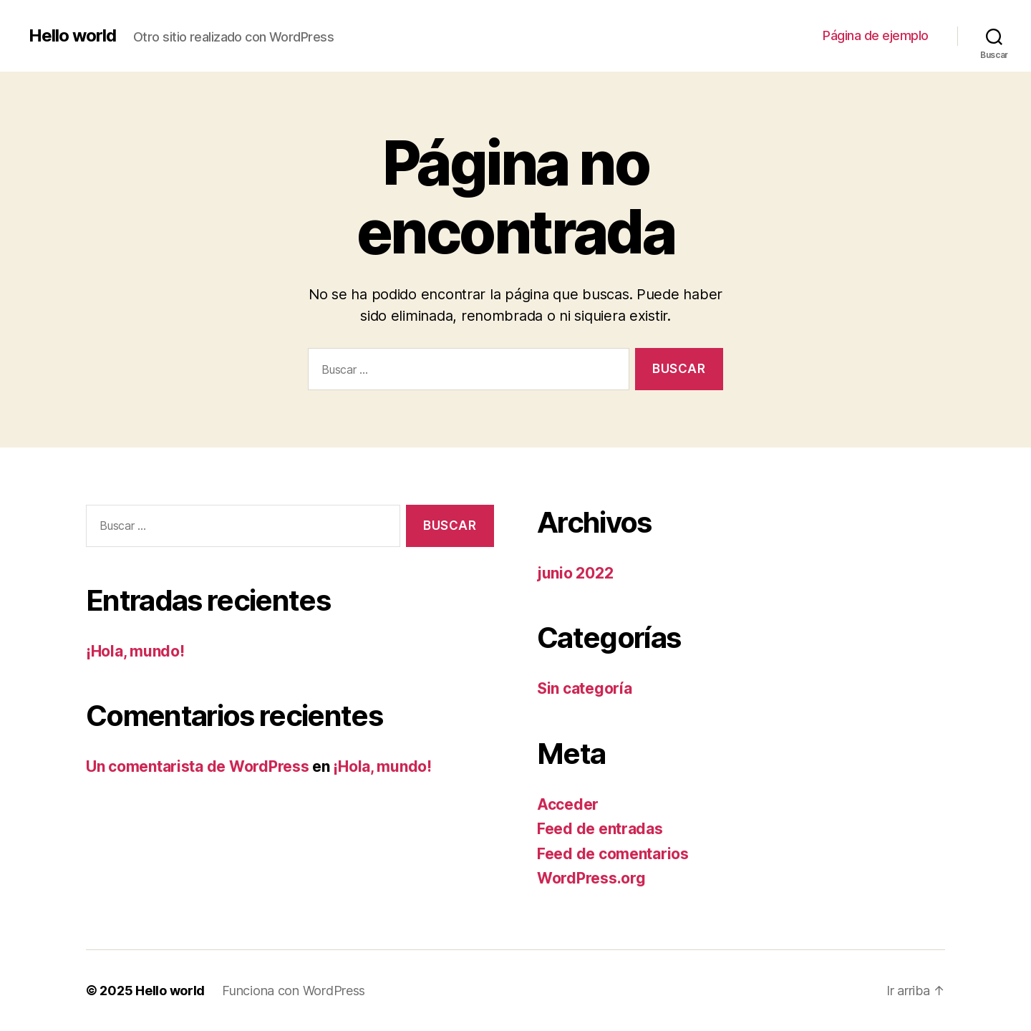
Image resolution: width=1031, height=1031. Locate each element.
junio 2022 (575, 573)
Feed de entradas (600, 829)
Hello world (72, 35)
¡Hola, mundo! (135, 651)
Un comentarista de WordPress (197, 766)
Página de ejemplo (876, 35)
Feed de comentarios (613, 854)
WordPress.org (591, 878)
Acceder (568, 804)
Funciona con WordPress (293, 990)
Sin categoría (584, 688)
